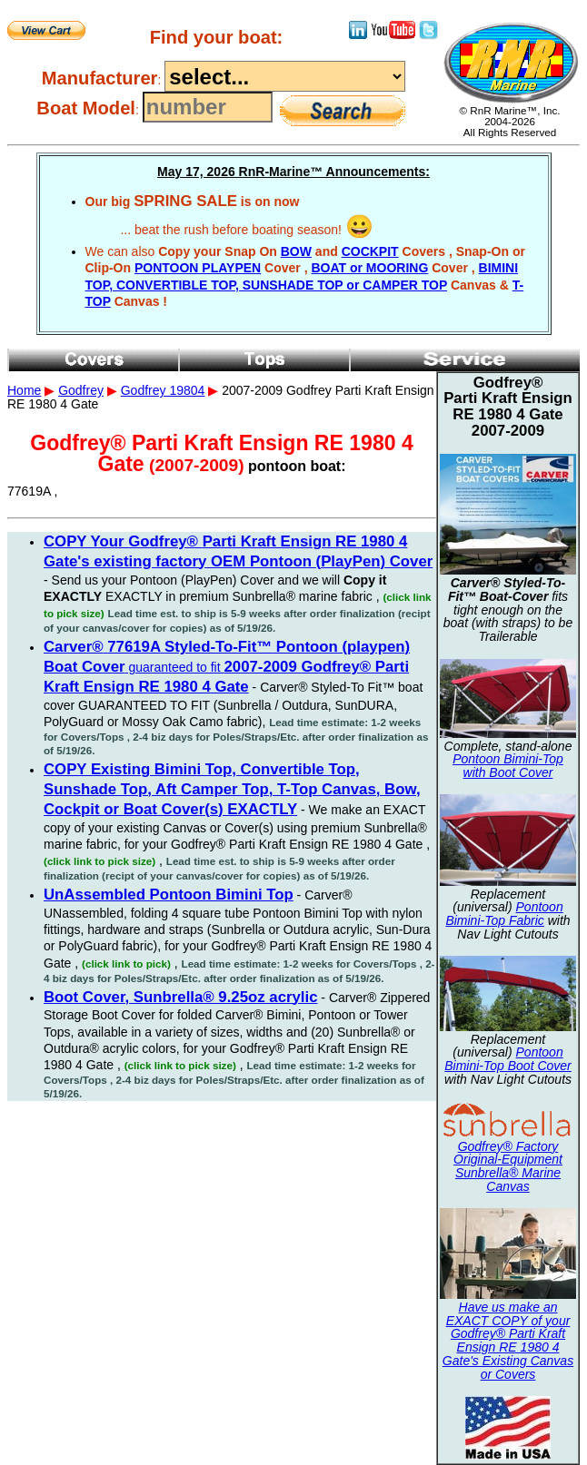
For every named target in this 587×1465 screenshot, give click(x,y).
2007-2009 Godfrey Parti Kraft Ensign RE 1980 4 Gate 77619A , (293, 561)
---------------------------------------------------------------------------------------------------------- (284, 76)
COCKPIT (370, 251)
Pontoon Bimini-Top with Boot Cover (508, 766)
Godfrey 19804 (163, 390)
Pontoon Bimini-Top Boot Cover (508, 1059)
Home (24, 390)
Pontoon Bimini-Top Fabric (503, 914)
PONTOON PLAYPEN (197, 268)
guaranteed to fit (227, 667)
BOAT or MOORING (369, 268)
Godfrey (81, 390)
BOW (296, 251)
